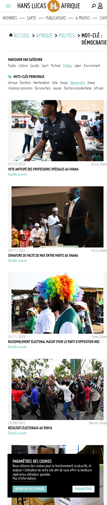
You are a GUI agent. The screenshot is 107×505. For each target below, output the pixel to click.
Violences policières (20, 88)
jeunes (57, 88)
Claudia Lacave (17, 174)
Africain (98, 88)
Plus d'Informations (24, 478)
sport (45, 65)
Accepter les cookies (29, 489)
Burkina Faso (42, 88)
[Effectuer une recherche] (93, 6)
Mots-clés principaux (29, 76)
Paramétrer (83, 489)
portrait (55, 65)
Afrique (44, 35)
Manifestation (41, 82)
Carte (31, 18)
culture (23, 65)
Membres (10, 18)
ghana (91, 82)
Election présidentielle (77, 88)
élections (25, 82)
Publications (56, 18)
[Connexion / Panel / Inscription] (100, 6)
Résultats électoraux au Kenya (30, 428)
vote (55, 82)
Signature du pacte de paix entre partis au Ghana (43, 256)
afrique (12, 82)
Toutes (12, 65)
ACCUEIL (22, 35)
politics (67, 35)
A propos (83, 18)
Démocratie (77, 82)
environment (92, 65)
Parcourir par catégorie (25, 59)
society (34, 65)
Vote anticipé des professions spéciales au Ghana (43, 169)
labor (78, 65)
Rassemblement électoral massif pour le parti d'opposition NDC (53, 342)
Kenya (64, 82)
